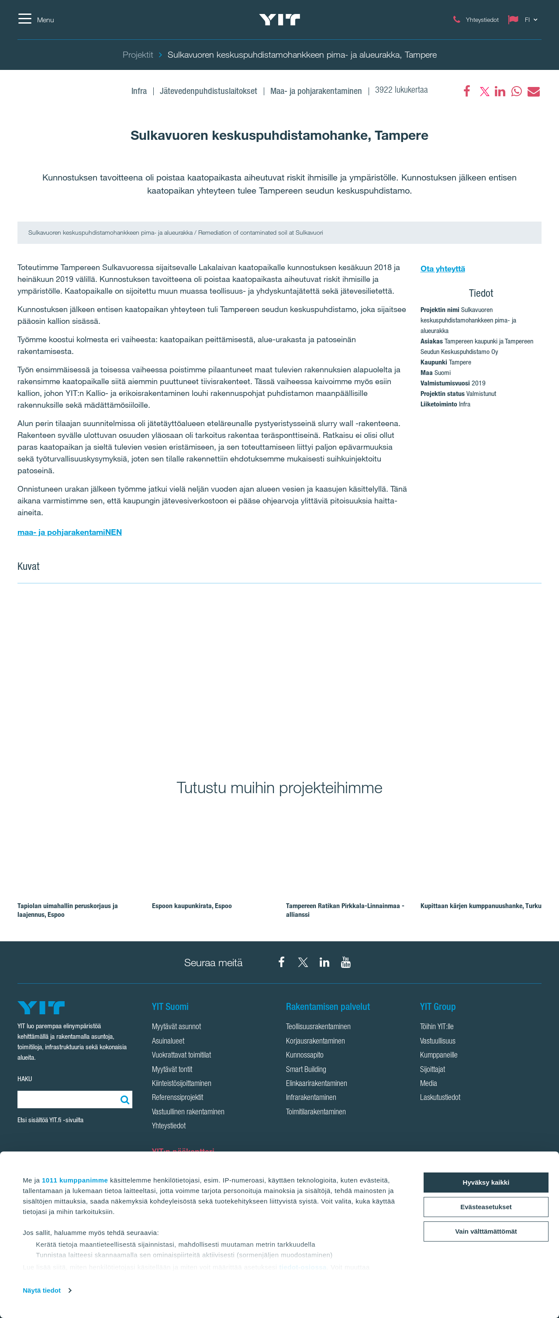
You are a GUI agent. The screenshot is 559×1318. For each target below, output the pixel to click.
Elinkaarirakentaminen (316, 1084)
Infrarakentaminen (311, 1098)
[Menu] (35, 20)
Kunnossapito (305, 1056)
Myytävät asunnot (176, 1027)
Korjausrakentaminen (315, 1042)
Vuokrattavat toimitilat (181, 1056)
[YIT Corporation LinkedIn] (324, 962)
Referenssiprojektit (177, 1098)
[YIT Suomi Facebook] (282, 962)
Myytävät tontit (172, 1070)
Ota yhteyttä (443, 268)
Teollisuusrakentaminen (318, 1027)
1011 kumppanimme (75, 1180)
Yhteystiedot (169, 1127)
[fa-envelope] (533, 91)
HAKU (24, 1079)
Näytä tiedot (42, 1290)
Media (428, 1084)
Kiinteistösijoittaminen (181, 1084)
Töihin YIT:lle (437, 1027)
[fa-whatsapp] (516, 91)
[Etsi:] (123, 1099)
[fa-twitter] (483, 91)
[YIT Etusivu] (279, 19)
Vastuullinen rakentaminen (188, 1113)
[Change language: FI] (524, 19)
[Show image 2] (411, 675)
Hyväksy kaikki (486, 1182)
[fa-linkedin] (500, 91)
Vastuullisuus (437, 1042)
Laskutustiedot (440, 1098)
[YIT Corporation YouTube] (346, 962)
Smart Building (306, 1070)
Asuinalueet (168, 1042)
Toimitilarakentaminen (316, 1113)
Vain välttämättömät (486, 1231)
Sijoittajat (432, 1070)
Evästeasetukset (486, 1206)
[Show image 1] (148, 675)
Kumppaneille (439, 1056)
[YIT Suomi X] (303, 962)
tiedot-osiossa (303, 1267)
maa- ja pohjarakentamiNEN (69, 532)
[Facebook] (467, 91)
